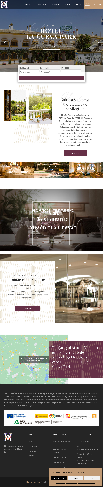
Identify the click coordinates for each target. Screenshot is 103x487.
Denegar (75, 478)
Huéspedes (65, 68)
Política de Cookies (59, 462)
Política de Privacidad (71, 483)
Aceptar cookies (59, 478)
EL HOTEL (75, 153)
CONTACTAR (27, 309)
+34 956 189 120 (84, 441)
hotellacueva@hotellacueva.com (87, 449)
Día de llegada (24, 68)
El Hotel (31, 441)
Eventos (31, 456)
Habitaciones (33, 446)
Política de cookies (60, 483)
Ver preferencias (92, 478)
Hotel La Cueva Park (33, 482)
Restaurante (32, 451)
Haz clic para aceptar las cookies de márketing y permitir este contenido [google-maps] (34, 359)
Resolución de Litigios (60, 467)
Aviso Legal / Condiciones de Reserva (86, 483)
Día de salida (45, 68)
